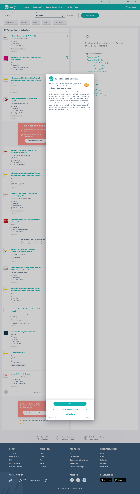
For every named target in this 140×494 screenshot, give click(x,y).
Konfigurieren (70, 414)
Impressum (88, 417)
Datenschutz (52, 417)
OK (70, 404)
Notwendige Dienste (70, 409)
